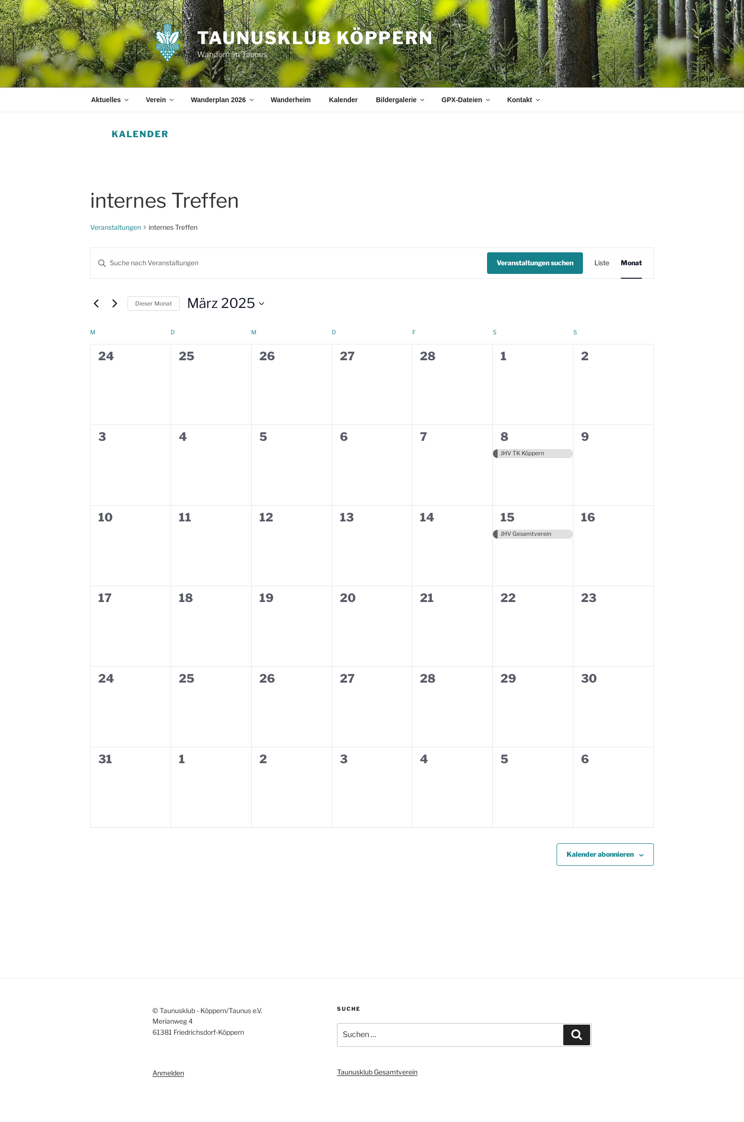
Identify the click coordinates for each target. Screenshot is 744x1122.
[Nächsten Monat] (114, 303)
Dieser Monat (153, 303)
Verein (160, 100)
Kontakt (524, 100)
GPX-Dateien (466, 100)
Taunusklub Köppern (315, 37)
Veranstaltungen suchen (535, 263)
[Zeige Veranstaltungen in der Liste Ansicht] (601, 263)
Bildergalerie (401, 100)
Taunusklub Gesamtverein (377, 1072)
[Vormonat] (96, 303)
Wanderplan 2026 (223, 100)
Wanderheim (291, 100)
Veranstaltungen (115, 227)
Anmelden (168, 1073)
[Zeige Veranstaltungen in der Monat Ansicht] (631, 263)
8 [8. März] (504, 437)
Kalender (343, 100)
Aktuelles (110, 100)
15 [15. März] (507, 517)
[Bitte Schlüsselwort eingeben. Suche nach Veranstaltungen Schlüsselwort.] (289, 263)
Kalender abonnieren (600, 854)
